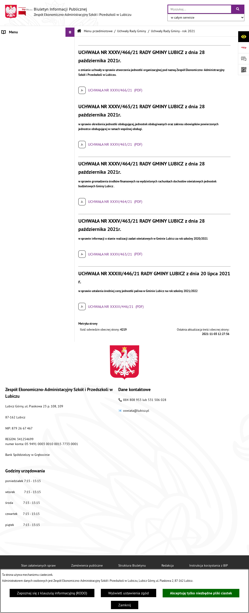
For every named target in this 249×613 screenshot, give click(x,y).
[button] (71, 41)
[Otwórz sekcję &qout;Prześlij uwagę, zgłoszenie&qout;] (243, 58)
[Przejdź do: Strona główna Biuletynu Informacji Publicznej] (79, 31)
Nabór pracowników (18, 236)
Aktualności (11, 245)
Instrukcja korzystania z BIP (208, 565)
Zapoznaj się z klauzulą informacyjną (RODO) (52, 593)
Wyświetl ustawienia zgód (128, 593)
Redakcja (167, 565)
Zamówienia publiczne (87, 565)
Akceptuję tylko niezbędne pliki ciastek (201, 593)
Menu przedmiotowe (18, 41)
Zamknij (124, 605)
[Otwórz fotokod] (243, 69)
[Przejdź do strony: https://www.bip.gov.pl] (243, 47)
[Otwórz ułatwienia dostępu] (243, 36)
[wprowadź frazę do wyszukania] (199, 9)
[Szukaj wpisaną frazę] (238, 9)
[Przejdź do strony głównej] (68, 12)
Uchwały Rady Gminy (131, 31)
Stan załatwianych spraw (38, 565)
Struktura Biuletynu (132, 565)
